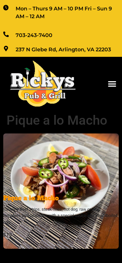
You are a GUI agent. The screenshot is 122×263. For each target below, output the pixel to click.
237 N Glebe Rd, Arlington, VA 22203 (63, 49)
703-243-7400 (34, 35)
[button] (112, 83)
